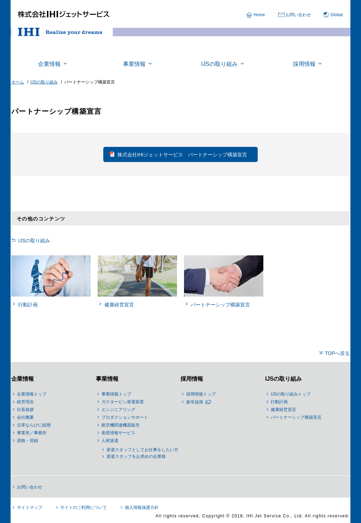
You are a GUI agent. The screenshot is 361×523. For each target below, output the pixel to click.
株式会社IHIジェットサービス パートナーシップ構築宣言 (182, 154)
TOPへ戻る (337, 353)
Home (259, 14)
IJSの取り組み (34, 240)
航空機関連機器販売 (121, 425)
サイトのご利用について (83, 507)
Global (336, 14)
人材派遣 (110, 440)
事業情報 (107, 379)
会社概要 (25, 417)
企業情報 (22, 379)
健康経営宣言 (283, 409)
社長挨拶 (25, 409)
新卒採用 (194, 402)
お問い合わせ (298, 14)
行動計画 (279, 401)
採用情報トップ (201, 394)
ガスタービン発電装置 (123, 401)
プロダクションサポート (125, 417)
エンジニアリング (118, 409)
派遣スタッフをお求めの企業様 (136, 456)
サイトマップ (29, 507)
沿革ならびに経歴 (34, 425)
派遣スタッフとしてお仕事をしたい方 (142, 449)
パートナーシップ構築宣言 (296, 417)
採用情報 (191, 379)
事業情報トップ (116, 394)
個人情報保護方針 (142, 507)
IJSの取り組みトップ (291, 394)
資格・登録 (27, 440)
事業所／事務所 (32, 432)
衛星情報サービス (118, 432)
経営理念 (25, 401)
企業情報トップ (32, 394)
